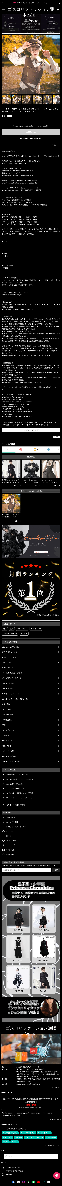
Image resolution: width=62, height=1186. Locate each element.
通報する (56, 437)
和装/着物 (6, 704)
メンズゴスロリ (8, 730)
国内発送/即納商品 (9, 756)
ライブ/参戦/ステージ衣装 (12, 673)
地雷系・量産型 (8, 683)
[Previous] (3, 65)
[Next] (59, 65)
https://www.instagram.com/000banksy (17, 402)
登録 (56, 870)
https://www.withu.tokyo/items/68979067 (18, 176)
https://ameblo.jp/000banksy (13, 407)
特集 (4, 725)
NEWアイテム (7, 741)
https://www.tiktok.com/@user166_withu (18, 416)
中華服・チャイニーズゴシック (14, 694)
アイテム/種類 (7, 688)
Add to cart (31, 132)
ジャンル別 (6, 662)
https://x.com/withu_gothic (12, 397)
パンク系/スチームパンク (11, 678)
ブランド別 (6, 709)
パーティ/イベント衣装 (11, 761)
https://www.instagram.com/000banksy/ (17, 309)
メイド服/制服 (7, 715)
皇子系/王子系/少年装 (10, 647)
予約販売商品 (7, 720)
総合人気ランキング (9, 652)
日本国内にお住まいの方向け (31, 138)
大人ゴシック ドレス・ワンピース (15, 699)
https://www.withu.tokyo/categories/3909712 (19, 183)
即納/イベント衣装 (9, 657)
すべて (9, 449)
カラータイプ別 (8, 751)
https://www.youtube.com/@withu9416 (17, 412)
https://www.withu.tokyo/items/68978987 (18, 171)
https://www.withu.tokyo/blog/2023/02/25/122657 (21, 190)
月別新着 (5, 735)
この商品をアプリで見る (31, 430)
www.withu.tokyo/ (15, 295)
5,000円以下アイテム (10, 668)
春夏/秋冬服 (6, 746)
